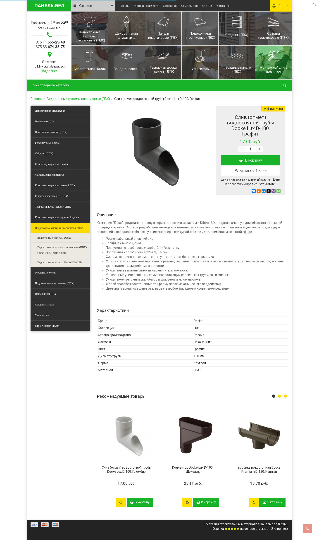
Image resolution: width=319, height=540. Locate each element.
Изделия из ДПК (44, 121)
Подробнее (49, 71)
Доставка (170, 5)
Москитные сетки (45, 272)
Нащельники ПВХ (45, 293)
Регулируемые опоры (47, 142)
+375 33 (49, 47)
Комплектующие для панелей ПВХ (55, 185)
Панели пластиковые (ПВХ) (51, 132)
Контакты (223, 5)
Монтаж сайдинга (146, 5)
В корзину (250, 160)
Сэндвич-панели (44, 304)
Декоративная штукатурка (50, 110)
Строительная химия (47, 325)
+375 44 (49, 42)
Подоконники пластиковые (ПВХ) (54, 283)
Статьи (207, 5)
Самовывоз (189, 5)
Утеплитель (42, 315)
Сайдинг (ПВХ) (44, 153)
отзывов (262, 528)
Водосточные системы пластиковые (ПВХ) (78, 99)
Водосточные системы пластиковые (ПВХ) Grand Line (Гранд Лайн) (62, 250)
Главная (37, 99)
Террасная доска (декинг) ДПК (53, 206)
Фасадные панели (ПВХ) (49, 174)
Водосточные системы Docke (54, 237)
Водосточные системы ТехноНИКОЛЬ (59, 262)
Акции (125, 5)
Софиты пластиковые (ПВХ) (51, 196)
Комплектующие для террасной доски (57, 217)
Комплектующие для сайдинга (52, 164)
